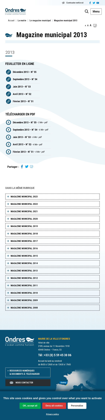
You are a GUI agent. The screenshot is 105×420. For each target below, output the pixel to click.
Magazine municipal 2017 (24, 241)
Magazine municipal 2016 (24, 248)
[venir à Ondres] (77, 382)
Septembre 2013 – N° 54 (25, 79)
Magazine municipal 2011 (24, 285)
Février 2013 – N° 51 (23, 101)
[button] (95, 25)
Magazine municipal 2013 (24, 270)
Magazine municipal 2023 (24, 196)
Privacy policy (52, 414)
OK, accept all (30, 406)
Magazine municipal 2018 (24, 233)
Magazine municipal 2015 (24, 255)
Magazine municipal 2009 (24, 300)
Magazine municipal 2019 (24, 226)
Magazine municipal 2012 (24, 278)
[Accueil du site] (19, 341)
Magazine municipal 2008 (24, 307)
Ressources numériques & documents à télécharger (25, 372)
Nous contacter (21, 383)
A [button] (85, 26)
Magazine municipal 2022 (24, 204)
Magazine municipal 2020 (24, 218)
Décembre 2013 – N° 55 (24, 72)
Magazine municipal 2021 (24, 211)
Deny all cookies (54, 406)
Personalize (77, 406)
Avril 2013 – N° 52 (22, 94)
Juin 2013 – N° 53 (22, 86)
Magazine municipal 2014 (24, 263)
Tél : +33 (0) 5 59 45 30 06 (54, 355)
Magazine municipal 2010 (24, 292)
